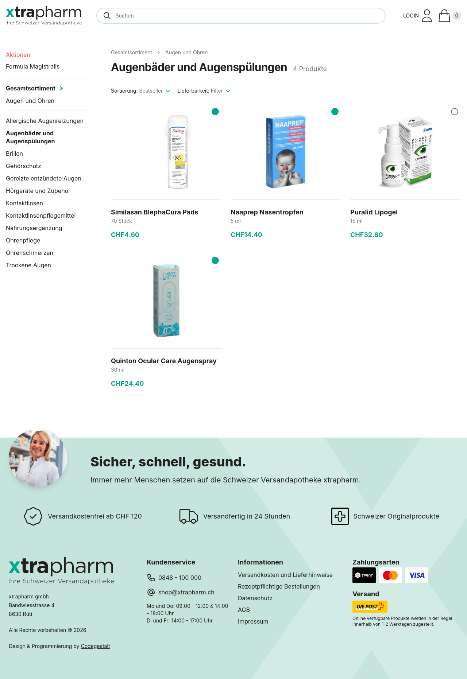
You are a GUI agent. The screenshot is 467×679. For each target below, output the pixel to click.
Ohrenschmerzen (29, 252)
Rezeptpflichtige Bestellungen (279, 586)
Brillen (14, 153)
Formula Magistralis (33, 66)
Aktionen (18, 54)
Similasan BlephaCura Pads (154, 212)
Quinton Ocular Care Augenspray (164, 361)
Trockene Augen (28, 265)
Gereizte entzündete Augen (43, 178)
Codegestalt (95, 646)
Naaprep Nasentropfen (267, 212)
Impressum (253, 621)
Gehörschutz (23, 166)
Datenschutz (255, 598)
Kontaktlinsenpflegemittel (41, 215)
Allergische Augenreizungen (45, 120)
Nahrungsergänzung (34, 228)
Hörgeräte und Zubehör (38, 190)
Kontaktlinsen (24, 203)
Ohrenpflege (23, 240)
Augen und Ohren (186, 52)
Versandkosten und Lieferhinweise (285, 574)
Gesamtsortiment (131, 52)
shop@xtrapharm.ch (186, 592)
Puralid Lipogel (374, 212)
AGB (244, 609)
